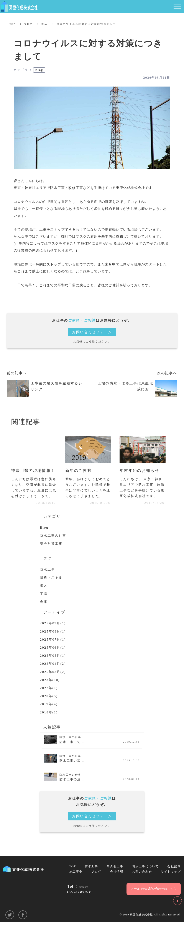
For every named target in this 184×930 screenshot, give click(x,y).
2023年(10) (50, 687)
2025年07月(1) (53, 646)
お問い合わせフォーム (92, 332)
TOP (13, 23)
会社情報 (116, 878)
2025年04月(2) (53, 671)
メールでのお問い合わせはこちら (153, 896)
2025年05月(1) (53, 663)
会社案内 (174, 873)
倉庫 (44, 609)
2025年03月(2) (53, 679)
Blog (46, 23)
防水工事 (48, 576)
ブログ (29, 23)
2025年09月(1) (53, 630)
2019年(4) (49, 711)
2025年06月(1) (53, 654)
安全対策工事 (52, 551)
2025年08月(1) (53, 638)
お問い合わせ (142, 878)
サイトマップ (171, 878)
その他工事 (115, 873)
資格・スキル (52, 584)
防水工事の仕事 (54, 542)
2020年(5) (49, 703)
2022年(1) (49, 695)
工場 (44, 601)
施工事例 (76, 878)
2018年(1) (49, 719)
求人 (44, 592)
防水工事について (145, 873)
